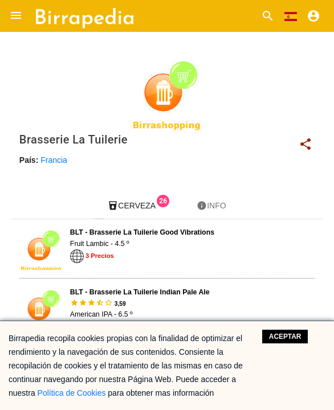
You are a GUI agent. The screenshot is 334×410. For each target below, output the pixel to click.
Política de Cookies (72, 392)
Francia (53, 160)
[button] (16, 16)
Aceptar (285, 337)
